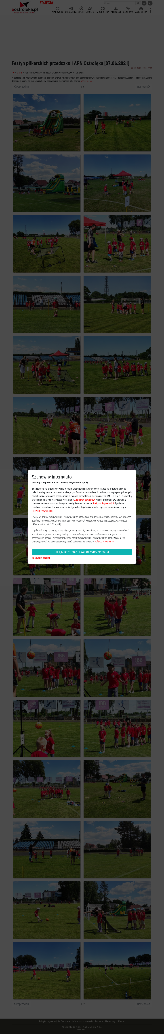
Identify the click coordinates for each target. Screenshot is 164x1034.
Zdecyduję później (41, 557)
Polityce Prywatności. (105, 541)
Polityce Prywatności (103, 503)
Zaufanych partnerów (84, 499)
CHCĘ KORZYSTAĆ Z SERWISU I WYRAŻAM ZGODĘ (82, 552)
